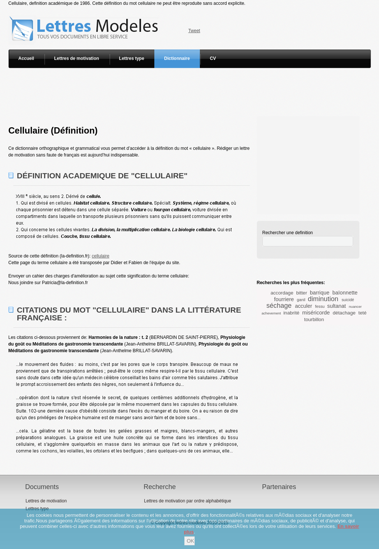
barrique (319, 293)
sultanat (336, 306)
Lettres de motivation (76, 58)
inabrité (291, 313)
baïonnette (345, 293)
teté (362, 313)
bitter (301, 293)
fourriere (284, 299)
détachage (344, 313)
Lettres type (131, 58)
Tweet (194, 30)
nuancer (355, 306)
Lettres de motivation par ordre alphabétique (187, 500)
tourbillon (314, 319)
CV (213, 58)
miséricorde (316, 313)
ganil (301, 299)
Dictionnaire (177, 58)
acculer (303, 306)
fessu (320, 306)
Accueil (26, 58)
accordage (282, 293)
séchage (279, 305)
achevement (271, 313)
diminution (323, 299)
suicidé (348, 299)
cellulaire (100, 256)
